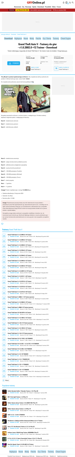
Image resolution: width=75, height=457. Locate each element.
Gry (23, 7)
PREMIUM (11, 10)
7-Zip (32, 82)
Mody (31, 38)
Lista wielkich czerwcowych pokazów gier (40, 10)
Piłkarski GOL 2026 (22, 10)
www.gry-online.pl (5, 34)
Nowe (24, 38)
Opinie (34, 7)
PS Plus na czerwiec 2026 (59, 10)
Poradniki (48, 7)
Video (54, 7)
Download (40, 7)
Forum (59, 7)
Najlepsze (17, 38)
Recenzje (28, 7)
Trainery (57, 38)
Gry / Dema (47, 38)
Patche (38, 38)
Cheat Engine (67, 38)
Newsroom (17, 7)
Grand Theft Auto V (21, 34)
